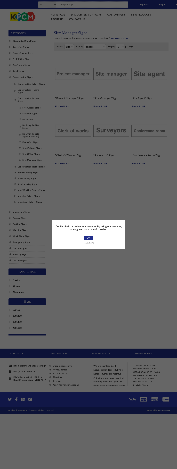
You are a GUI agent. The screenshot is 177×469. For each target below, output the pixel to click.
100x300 (17, 316)
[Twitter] (9, 454)
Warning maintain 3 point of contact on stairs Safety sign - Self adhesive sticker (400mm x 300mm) (109, 424)
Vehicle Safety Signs (28, 172)
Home (57, 38)
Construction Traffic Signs (31, 166)
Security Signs (20, 254)
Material (27, 271)
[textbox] (88, 4)
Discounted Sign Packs (24, 41)
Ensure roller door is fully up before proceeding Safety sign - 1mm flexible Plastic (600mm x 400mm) (109, 383)
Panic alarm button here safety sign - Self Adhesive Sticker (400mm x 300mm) (109, 437)
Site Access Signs (31, 107)
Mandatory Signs (21, 212)
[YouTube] (23, 454)
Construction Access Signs (28, 99)
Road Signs (18, 71)
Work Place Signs (22, 236)
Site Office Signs (31, 154)
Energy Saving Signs (23, 53)
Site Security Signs (27, 184)
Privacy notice (60, 393)
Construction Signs (23, 77)
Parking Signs (20, 224)
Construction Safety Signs (31, 84)
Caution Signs (20, 248)
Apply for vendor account (66, 417)
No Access (27, 119)
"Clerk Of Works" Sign (68, 150)
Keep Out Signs (30, 142)
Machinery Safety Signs (29, 202)
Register (144, 4)
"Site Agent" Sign (141, 96)
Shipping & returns (62, 387)
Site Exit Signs (29, 113)
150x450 (17, 322)
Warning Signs (20, 230)
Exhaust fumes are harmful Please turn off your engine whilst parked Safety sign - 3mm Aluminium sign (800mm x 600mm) (109, 398)
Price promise (60, 399)
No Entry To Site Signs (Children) (30, 135)
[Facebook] (16, 454)
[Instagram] (30, 454)
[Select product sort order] (95, 46)
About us (57, 405)
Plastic (16, 280)
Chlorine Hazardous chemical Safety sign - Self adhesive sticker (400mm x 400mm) (108, 412)
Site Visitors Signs (32, 148)
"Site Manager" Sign (105, 96)
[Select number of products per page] (120, 46)
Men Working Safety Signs (31, 190)
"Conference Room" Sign (146, 150)
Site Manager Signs (32, 160)
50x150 (16, 310)
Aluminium (18, 292)
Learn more (88, 243)
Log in (162, 4)
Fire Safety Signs (21, 65)
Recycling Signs (21, 47)
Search (125, 4)
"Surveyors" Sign (103, 150)
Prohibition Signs (22, 59)
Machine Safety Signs (28, 196)
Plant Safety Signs (26, 178)
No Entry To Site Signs (30, 126)
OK (88, 237)
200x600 (17, 328)
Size (27, 301)
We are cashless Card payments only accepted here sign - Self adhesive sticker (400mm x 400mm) (108, 369)
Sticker (16, 286)
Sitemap (57, 411)
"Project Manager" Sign (69, 96)
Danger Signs (19, 218)
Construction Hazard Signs (28, 91)
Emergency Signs (21, 242)
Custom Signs (20, 260)
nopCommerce (164, 465)
